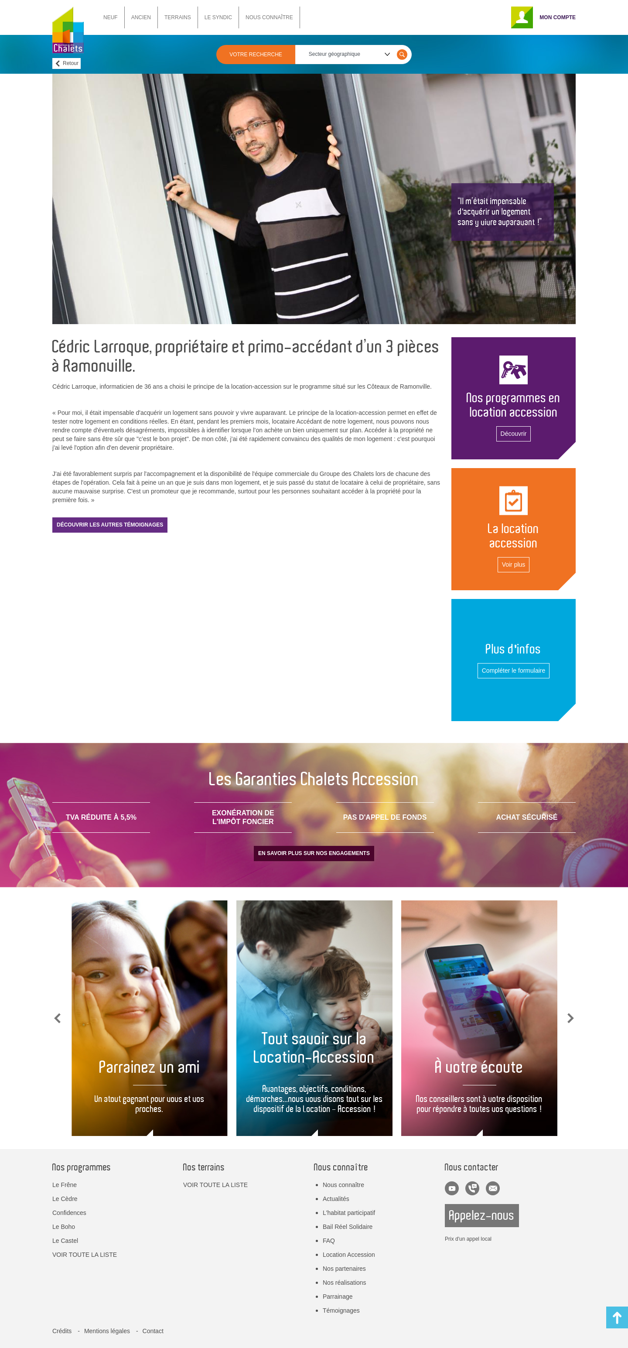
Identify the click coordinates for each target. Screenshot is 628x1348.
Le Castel (65, 1240)
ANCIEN (141, 17)
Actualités (336, 1198)
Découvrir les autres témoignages (110, 525)
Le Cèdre (65, 1198)
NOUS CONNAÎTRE (269, 17)
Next (571, 1018)
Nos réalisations (344, 1282)
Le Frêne (64, 1184)
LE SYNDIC (218, 17)
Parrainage (338, 1296)
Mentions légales (107, 1330)
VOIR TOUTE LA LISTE (84, 1254)
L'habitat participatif (349, 1212)
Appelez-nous (482, 1215)
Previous (57, 1018)
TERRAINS (177, 17)
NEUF (110, 17)
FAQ (329, 1240)
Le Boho (63, 1226)
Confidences (69, 1212)
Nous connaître (343, 1184)
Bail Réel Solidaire (347, 1226)
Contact (153, 1330)
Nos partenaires (344, 1268)
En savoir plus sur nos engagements (314, 853)
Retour (70, 63)
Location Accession (349, 1254)
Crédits (62, 1330)
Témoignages (341, 1310)
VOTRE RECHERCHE (255, 54)
